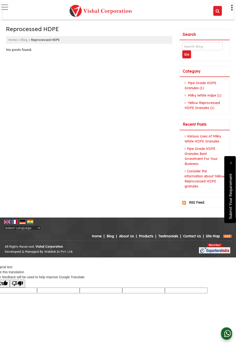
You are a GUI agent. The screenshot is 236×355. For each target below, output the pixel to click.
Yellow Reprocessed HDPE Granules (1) (202, 105)
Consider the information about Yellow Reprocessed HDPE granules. (205, 178)
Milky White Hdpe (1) (203, 95)
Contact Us (192, 236)
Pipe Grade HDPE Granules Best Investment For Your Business (201, 156)
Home (12, 40)
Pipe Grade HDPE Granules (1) (200, 85)
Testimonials (168, 236)
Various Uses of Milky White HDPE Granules (203, 138)
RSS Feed (196, 202)
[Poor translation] (17, 284)
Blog (24, 40)
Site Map (213, 236)
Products (146, 236)
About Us (126, 236)
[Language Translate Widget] (22, 227)
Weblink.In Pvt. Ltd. (58, 251)
